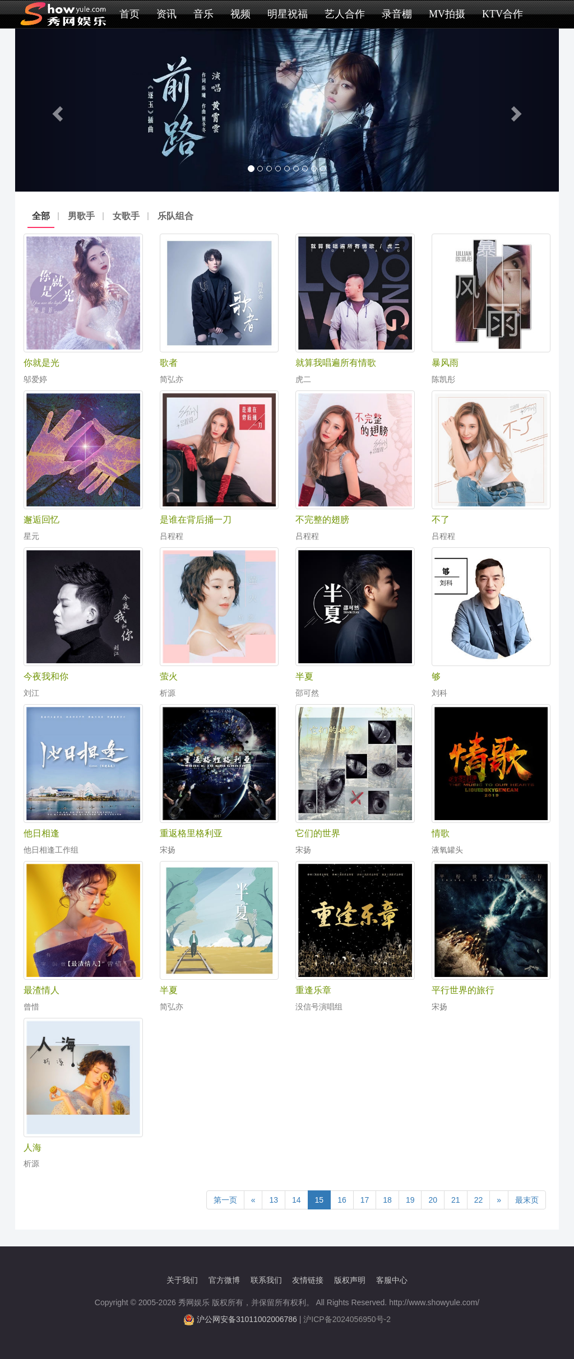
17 (364, 1199)
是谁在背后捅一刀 (196, 519)
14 (296, 1199)
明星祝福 (287, 14)
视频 (240, 14)
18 (387, 1199)
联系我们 (266, 1280)
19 (410, 1199)
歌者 (169, 362)
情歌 (441, 833)
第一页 (225, 1199)
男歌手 (81, 216)
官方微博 (224, 1280)
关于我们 (182, 1280)
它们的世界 (317, 833)
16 (341, 1199)
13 (273, 1199)
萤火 (169, 676)
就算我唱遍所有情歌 (335, 362)
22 (478, 1199)
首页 (129, 14)
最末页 (527, 1199)
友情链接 (307, 1280)
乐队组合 (175, 216)
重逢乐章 (313, 990)
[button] (56, 110)
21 (455, 1199)
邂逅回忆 (41, 519)
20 (432, 1199)
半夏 (304, 676)
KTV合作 (502, 14)
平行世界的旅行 (463, 990)
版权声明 (349, 1280)
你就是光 (41, 362)
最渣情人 (41, 990)
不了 (441, 519)
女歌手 (126, 216)
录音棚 (397, 14)
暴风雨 (445, 362)
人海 (32, 1147)
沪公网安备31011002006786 (247, 1319)
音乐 (203, 14)
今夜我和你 (46, 676)
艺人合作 (345, 14)
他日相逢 (41, 833)
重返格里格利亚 (191, 833)
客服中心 (392, 1280)
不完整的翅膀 (322, 519)
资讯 (166, 14)
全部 (41, 216)
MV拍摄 (447, 14)
